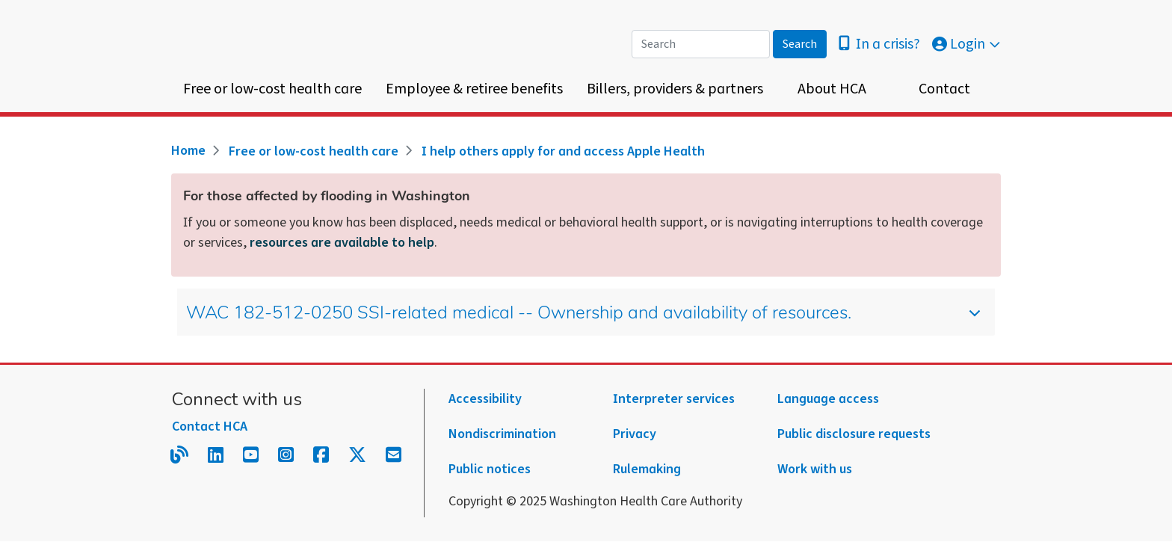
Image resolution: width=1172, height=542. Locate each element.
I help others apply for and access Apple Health (563, 151)
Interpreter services (674, 398)
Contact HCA (209, 426)
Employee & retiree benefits (474, 88)
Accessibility (485, 398)
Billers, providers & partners (675, 88)
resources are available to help (342, 242)
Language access (828, 398)
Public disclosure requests (854, 434)
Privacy (634, 434)
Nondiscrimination (502, 434)
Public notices (489, 469)
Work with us (814, 469)
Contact (944, 88)
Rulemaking (647, 469)
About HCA (832, 88)
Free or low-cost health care (272, 88)
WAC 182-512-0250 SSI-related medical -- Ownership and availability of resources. (572, 319)
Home (188, 150)
